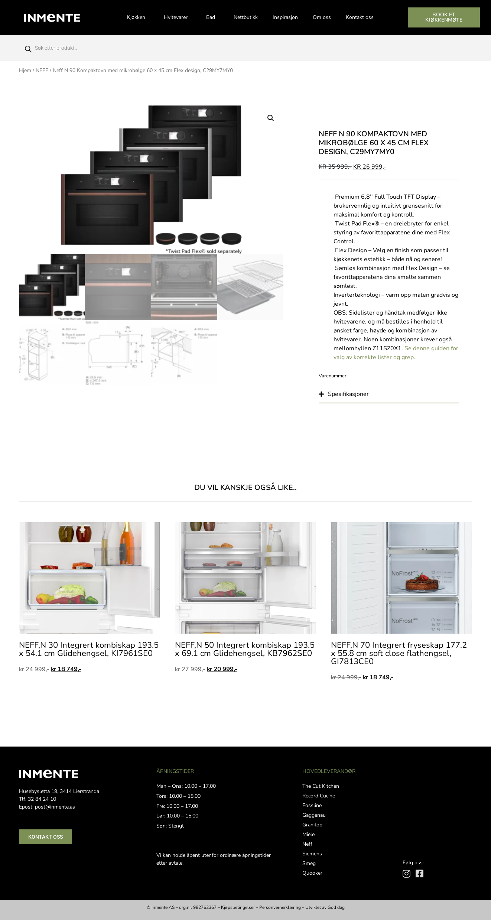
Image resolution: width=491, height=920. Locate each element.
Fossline (312, 805)
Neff (307, 844)
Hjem (25, 70)
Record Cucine (318, 795)
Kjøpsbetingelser (238, 907)
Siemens (312, 853)
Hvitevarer (177, 17)
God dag (336, 907)
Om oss (322, 17)
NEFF (42, 70)
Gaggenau (314, 815)
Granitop (312, 824)
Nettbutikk (246, 17)
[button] (270, 118)
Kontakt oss (360, 17)
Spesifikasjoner (348, 394)
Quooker (312, 873)
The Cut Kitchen (320, 786)
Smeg (309, 863)
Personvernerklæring (280, 907)
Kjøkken (138, 17)
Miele (308, 834)
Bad (212, 17)
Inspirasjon (285, 17)
